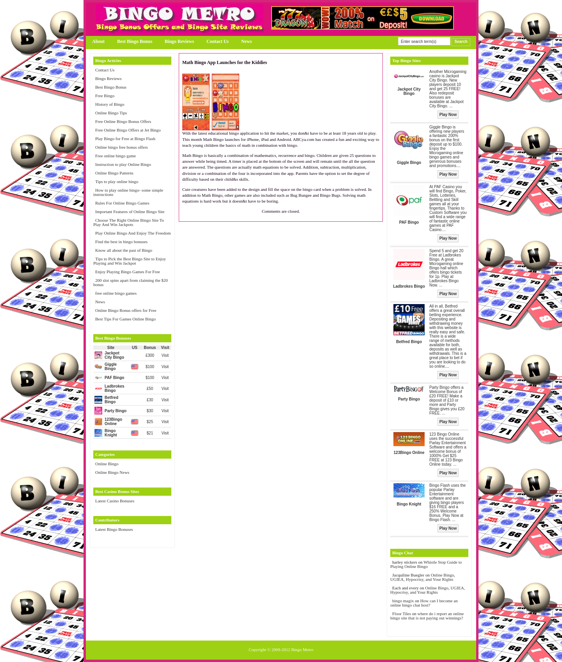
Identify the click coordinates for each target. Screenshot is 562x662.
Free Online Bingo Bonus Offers (123, 121)
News (246, 41)
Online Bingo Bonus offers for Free (126, 310)
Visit (165, 355)
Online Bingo (107, 463)
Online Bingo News (112, 472)
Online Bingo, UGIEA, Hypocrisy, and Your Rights (422, 577)
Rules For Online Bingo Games (122, 203)
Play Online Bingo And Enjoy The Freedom (133, 233)
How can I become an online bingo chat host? (424, 602)
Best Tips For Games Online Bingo (125, 319)
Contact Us (217, 41)
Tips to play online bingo (116, 181)
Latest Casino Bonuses (114, 500)
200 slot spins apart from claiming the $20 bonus (130, 282)
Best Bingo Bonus (134, 41)
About (98, 41)
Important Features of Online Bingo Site (130, 211)
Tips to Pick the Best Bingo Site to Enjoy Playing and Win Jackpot (129, 260)
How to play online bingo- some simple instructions (128, 192)
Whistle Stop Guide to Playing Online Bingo (426, 564)
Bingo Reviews (179, 41)
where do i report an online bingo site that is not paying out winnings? (427, 615)
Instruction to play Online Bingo (123, 164)
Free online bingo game (115, 155)
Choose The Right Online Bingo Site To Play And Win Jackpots (128, 222)
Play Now (448, 114)
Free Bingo (104, 95)
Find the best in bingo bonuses (121, 241)
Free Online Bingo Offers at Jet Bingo (128, 130)
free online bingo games (116, 293)
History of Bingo (109, 104)
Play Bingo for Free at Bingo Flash (125, 138)
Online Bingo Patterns (114, 173)
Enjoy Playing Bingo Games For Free (127, 271)
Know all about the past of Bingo (123, 250)
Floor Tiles (402, 613)
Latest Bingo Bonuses (114, 529)
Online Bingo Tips (111, 112)
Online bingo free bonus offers (121, 147)
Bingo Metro (302, 649)
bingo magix (403, 600)
